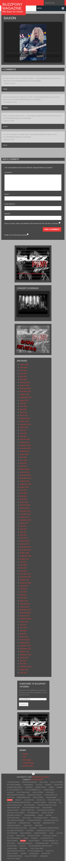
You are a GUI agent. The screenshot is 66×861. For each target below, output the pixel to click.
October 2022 (24, 394)
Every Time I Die (27, 810)
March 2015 (24, 601)
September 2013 (25, 654)
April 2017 (23, 535)
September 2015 (25, 583)
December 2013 (25, 646)
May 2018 (23, 496)
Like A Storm (37, 792)
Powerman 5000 (23, 797)
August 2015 (24, 586)
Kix (60, 802)
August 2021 (24, 427)
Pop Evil (10, 797)
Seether (38, 825)
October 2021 (24, 421)
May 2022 (23, 409)
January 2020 (24, 442)
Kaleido (32, 828)
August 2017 (24, 523)
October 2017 (24, 517)
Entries (26, 760)
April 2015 (23, 598)
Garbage (29, 787)
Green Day (11, 823)
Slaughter (29, 800)
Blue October (57, 782)
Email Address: (10, 204)
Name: (7, 194)
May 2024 (23, 370)
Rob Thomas (38, 797)
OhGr (40, 815)
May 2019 (23, 463)
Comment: (8, 172)
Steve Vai (41, 800)
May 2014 (23, 631)
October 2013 (24, 652)
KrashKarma (29, 815)
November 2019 (25, 448)
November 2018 (25, 478)
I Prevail (54, 818)
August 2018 (24, 487)
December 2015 (25, 574)
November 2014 (25, 613)
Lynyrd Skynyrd (34, 820)
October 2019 (24, 451)
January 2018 (24, 508)
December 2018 (25, 475)
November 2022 (25, 391)
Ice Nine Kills (33, 813)
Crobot (48, 785)
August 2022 (24, 400)
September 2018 (25, 484)
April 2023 (23, 379)
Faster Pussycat (51, 820)
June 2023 (23, 373)
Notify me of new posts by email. (15, 235)
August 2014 (24, 622)
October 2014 (24, 616)
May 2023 (23, 376)
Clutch (39, 785)
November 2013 (25, 649)
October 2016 (24, 553)
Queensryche (49, 823)
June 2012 (23, 672)
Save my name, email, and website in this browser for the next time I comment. (31, 223)
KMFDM (48, 815)
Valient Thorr (40, 802)
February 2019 (25, 469)
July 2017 (23, 526)
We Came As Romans (15, 820)
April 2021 (23, 436)
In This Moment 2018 (31, 807)
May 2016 (23, 568)
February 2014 (25, 640)
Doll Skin (26, 818)
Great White (41, 787)
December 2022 (25, 388)
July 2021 (23, 430)
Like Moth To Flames (16, 813)
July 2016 (23, 562)
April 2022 (23, 412)
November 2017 (25, 514)
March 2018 (24, 502)
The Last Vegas (54, 800)
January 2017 (24, 544)
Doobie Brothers (14, 787)
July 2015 (23, 589)
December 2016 (25, 547)
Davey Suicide (48, 813)
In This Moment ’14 (33, 790)
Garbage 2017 (24, 823)
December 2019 (25, 445)
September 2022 (25, 397)
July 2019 (23, 457)
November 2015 (25, 577)
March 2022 (24, 415)
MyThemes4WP (37, 779)
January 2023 (24, 385)
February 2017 (25, 541)
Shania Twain (12, 810)
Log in (24, 757)
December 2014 (25, 610)
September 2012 (25, 666)
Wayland (52, 802)
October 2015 (24, 580)
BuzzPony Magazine (12, 6)
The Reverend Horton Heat (19, 802)
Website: (7, 214)
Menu (39, 8)
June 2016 (23, 565)
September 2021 (25, 424)
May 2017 (23, 532)
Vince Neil (27, 825)
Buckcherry (29, 805)
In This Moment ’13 (14, 790)
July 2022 (23, 403)
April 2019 (23, 466)
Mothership (12, 833)
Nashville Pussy (34, 795)
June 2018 (23, 493)
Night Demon (25, 833)
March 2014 (24, 637)
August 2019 (24, 454)
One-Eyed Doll (13, 818)
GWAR (51, 787)
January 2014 (24, 643)
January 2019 (24, 472)
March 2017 (24, 538)
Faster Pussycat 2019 (47, 805)
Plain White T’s (51, 795)
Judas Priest (48, 790)
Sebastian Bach (13, 825)
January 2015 (24, 607)
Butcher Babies (14, 785)
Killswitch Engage (15, 830)
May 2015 (23, 595)
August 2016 (24, 559)
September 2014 (25, 619)
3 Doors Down (13, 782)
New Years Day (13, 807)
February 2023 (25, 382)
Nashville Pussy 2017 (46, 830)
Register (25, 754)
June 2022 (23, 406)
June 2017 (23, 529)
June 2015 (23, 592)
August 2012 (24, 669)
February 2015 (25, 604)
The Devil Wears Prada (49, 828)
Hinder (60, 787)
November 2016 (25, 550)
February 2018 (25, 505)
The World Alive (40, 818)
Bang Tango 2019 (14, 805)
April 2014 (23, 634)
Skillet (18, 800)
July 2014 (23, 625)
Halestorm (47, 807)
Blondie (36, 823)
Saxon (9, 800)
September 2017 (25, 520)
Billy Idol (44, 782)
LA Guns (10, 792)
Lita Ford (50, 792)
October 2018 (24, 481)
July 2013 (23, 660)
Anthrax (30, 830)
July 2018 (23, 490)
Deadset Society (14, 815)
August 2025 (24, 364)
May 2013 (23, 663)
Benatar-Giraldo (29, 782)
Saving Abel (51, 797)
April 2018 (23, 499)
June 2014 (23, 628)
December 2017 (25, 511)
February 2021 (25, 439)
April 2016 (23, 571)
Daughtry (58, 785)
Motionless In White (16, 795)
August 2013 (24, 657)
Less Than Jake (23, 792)
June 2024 (23, 367)
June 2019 (23, 460)
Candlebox (28, 785)
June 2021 (23, 433)
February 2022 (25, 418)
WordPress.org (27, 766)
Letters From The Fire (17, 828)
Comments (28, 763)
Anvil (51, 833)
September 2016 (25, 556)
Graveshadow (40, 833)
